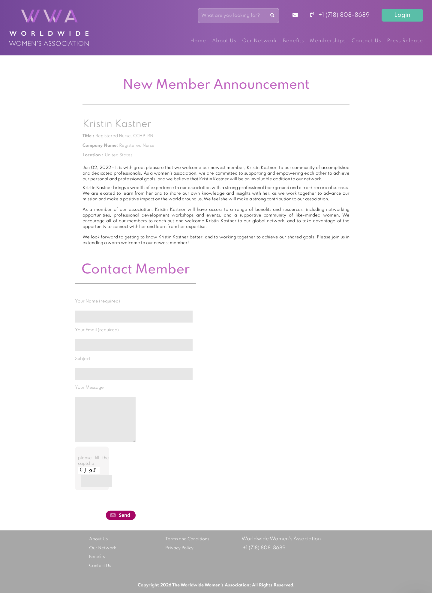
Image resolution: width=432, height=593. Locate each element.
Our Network (259, 40)
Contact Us (366, 40)
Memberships (328, 40)
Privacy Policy (179, 548)
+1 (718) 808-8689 (340, 15)
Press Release (405, 40)
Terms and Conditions (187, 539)
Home (198, 40)
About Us (224, 40)
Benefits (293, 40)
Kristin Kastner (116, 124)
